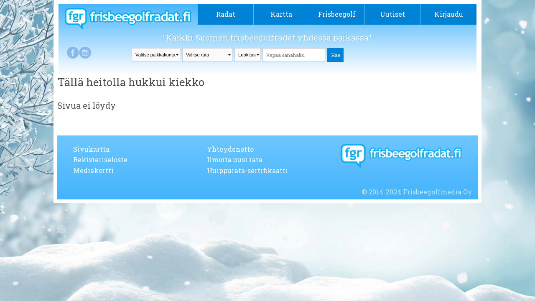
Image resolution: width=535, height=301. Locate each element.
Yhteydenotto (230, 149)
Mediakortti (93, 170)
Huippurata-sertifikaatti (247, 170)
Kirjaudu (448, 14)
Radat (225, 14)
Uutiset (392, 14)
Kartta (281, 14)
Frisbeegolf (337, 14)
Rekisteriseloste (100, 159)
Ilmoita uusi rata (234, 159)
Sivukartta (91, 149)
